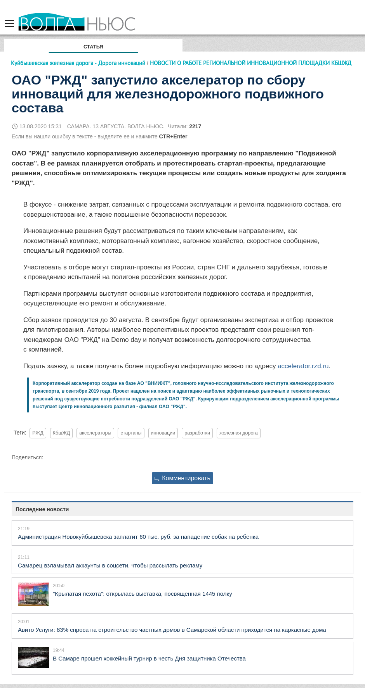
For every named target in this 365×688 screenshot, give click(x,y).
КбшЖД (61, 433)
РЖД (37, 433)
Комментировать (182, 478)
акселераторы (95, 433)
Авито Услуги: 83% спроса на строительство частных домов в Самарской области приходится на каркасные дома (172, 629)
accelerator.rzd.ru (303, 366)
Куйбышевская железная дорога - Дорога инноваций (78, 63)
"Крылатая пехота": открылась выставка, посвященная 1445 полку (142, 593)
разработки (197, 433)
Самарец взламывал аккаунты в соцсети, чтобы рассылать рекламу (110, 565)
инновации (163, 433)
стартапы (130, 433)
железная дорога (238, 433)
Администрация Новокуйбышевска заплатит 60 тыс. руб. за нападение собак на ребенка (138, 536)
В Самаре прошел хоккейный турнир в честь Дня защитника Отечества (149, 658)
